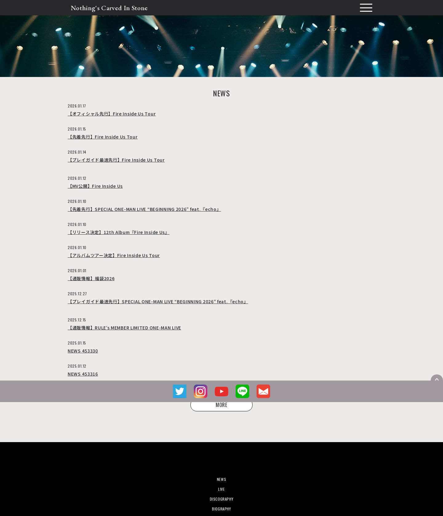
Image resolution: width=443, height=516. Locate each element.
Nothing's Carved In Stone (109, 7)
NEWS (221, 479)
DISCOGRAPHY (221, 499)
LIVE (221, 489)
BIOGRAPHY (221, 508)
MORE (221, 405)
